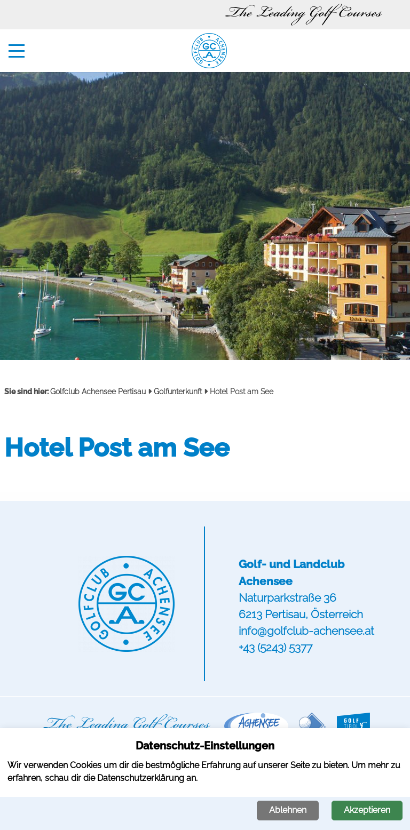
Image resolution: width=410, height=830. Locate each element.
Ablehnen (287, 810)
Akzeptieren (367, 810)
